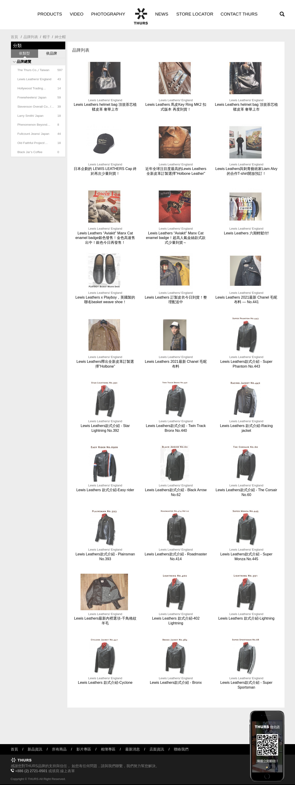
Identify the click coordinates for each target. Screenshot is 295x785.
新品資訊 (35, 749)
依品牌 (51, 53)
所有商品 (59, 749)
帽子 (46, 37)
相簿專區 (108, 749)
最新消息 (132, 749)
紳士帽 (60, 37)
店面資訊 (156, 749)
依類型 (24, 53)
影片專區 (83, 749)
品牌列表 (30, 37)
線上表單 (67, 771)
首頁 (14, 37)
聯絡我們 (181, 749)
